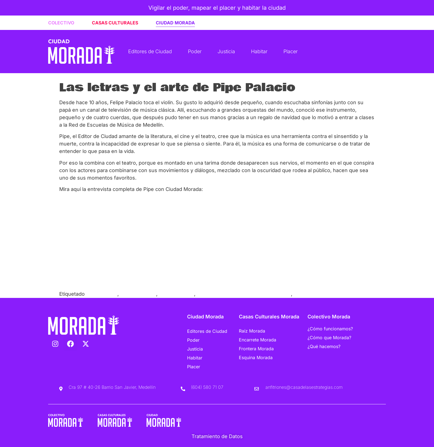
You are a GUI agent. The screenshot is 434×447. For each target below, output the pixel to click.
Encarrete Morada (257, 340)
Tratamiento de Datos (217, 436)
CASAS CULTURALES (115, 22)
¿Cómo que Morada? (329, 337)
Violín (300, 294)
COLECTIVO (61, 22)
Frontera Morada (256, 348)
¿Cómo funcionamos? (330, 328)
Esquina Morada (256, 357)
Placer (290, 51)
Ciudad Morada (138, 294)
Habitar (259, 51)
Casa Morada (101, 294)
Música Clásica (176, 294)
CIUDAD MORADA (175, 22)
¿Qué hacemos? (324, 346)
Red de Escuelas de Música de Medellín (244, 294)
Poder (195, 51)
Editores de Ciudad (150, 51)
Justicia (226, 51)
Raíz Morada (252, 331)
